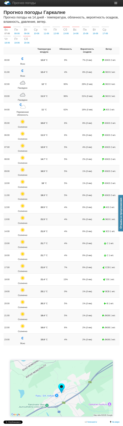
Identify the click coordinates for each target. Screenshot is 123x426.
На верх (114, 422)
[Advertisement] (61, 353)
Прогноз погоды (20, 3)
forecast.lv (92, 422)
